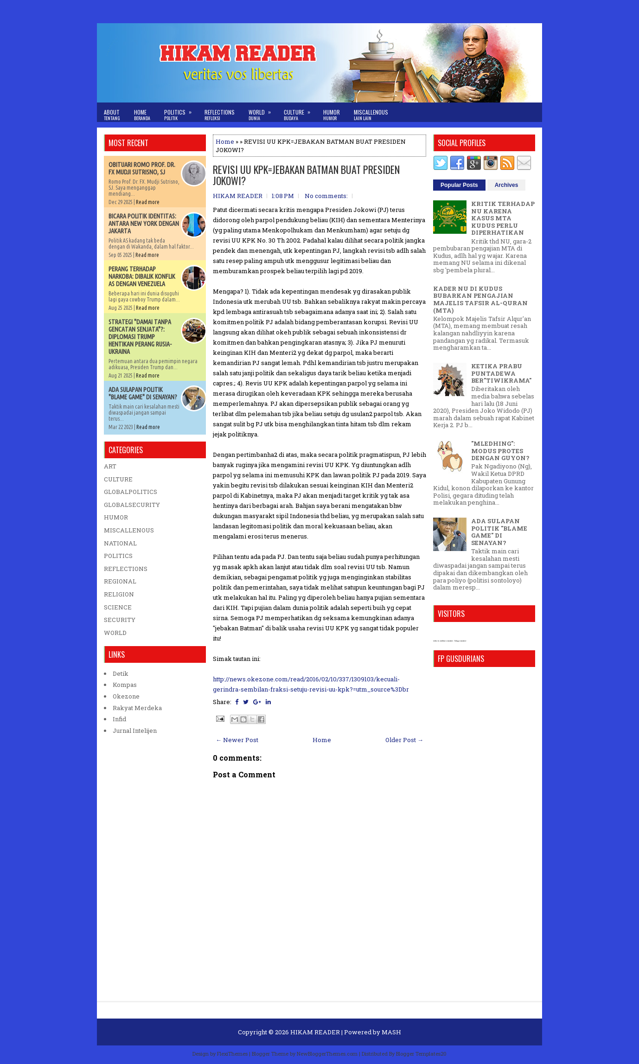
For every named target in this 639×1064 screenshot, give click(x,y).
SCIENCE (118, 607)
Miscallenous (371, 115)
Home (142, 115)
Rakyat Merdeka (137, 708)
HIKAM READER (315, 1032)
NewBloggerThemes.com (327, 1053)
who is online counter (443, 641)
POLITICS (118, 555)
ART (110, 466)
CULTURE (118, 479)
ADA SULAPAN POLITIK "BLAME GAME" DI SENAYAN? (143, 393)
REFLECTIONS (125, 568)
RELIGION (119, 594)
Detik (120, 673)
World (263, 112)
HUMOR (116, 517)
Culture (300, 112)
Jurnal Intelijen (135, 730)
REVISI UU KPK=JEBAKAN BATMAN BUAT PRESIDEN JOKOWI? (306, 175)
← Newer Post (237, 740)
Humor (331, 115)
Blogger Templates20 (421, 1053)
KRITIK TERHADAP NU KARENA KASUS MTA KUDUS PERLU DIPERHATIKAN (503, 218)
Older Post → (404, 740)
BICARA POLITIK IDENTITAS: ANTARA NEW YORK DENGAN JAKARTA (144, 223)
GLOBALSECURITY (132, 504)
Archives (506, 185)
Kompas (125, 684)
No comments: (326, 196)
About (112, 115)
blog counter (460, 641)
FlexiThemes (232, 1053)
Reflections (219, 115)
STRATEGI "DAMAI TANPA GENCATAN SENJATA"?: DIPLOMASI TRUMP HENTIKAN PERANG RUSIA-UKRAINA (140, 336)
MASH (391, 1032)
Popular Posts (459, 185)
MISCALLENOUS (129, 530)
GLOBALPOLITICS (130, 491)
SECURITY (119, 619)
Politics (181, 112)
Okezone (126, 696)
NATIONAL (120, 543)
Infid (119, 719)
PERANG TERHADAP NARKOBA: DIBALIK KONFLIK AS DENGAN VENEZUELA (142, 276)
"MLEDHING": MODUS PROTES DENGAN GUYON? (500, 450)
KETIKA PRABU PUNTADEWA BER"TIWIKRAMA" (501, 373)
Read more (148, 202)
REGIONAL (120, 581)
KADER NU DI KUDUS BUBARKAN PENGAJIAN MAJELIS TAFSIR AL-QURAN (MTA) (480, 299)
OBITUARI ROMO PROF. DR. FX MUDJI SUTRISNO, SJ (142, 168)
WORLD (115, 632)
